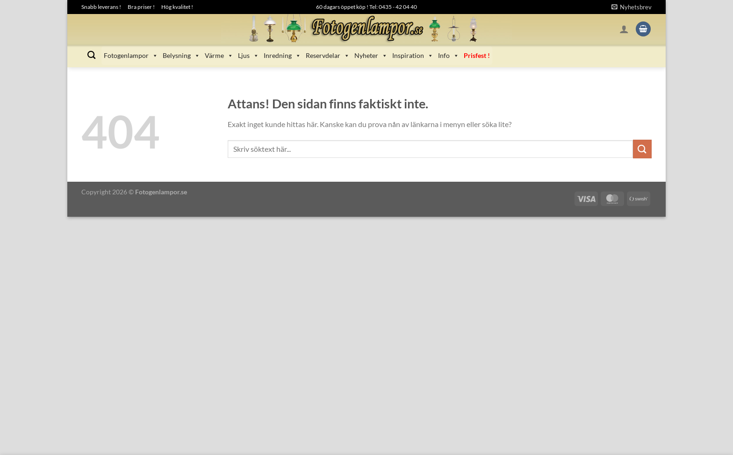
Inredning (282, 55)
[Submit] (642, 149)
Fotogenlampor (131, 55)
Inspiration (412, 55)
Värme (219, 55)
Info (448, 55)
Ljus (248, 55)
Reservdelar (328, 55)
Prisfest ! (477, 55)
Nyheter (371, 55)
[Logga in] (624, 29)
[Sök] (91, 55)
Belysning (181, 55)
